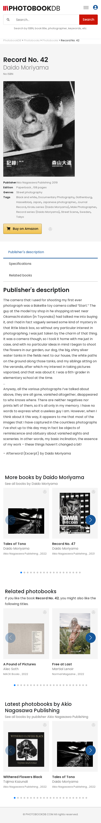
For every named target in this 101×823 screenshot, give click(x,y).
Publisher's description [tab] (26, 252)
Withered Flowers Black (22, 777)
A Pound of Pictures (19, 664)
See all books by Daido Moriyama (31, 483)
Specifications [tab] (20, 263)
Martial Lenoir (63, 669)
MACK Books (11, 674)
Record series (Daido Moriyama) (38, 212)
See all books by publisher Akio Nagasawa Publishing (46, 716)
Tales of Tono (14, 543)
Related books (20, 275)
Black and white (26, 197)
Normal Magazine (64, 674)
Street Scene (69, 212)
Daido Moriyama (16, 548)
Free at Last (62, 664)
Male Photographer (83, 207)
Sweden (85, 212)
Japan (37, 202)
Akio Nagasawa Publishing (33, 182)
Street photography (29, 192)
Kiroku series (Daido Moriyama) (48, 207)
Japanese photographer (59, 202)
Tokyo (20, 217)
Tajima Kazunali (15, 781)
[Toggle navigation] (86, 7)
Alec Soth (11, 669)
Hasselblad (23, 202)
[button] (50, 229)
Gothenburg (84, 197)
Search (88, 19)
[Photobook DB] (31, 8)
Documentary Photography (56, 197)
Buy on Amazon (22, 228)
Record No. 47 (63, 543)
